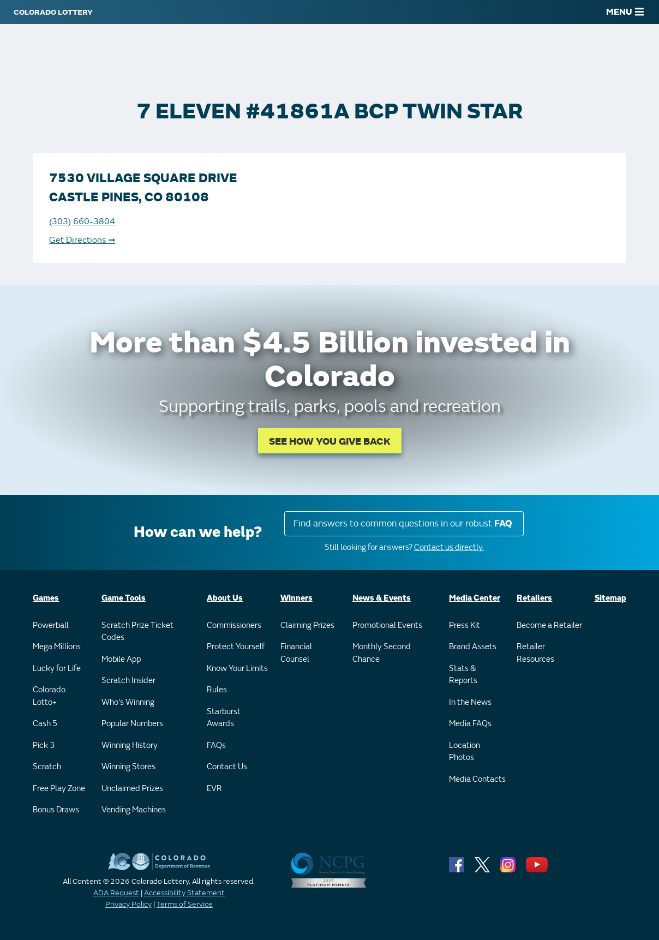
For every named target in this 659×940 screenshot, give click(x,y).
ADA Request (116, 892)
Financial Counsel (296, 653)
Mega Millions (57, 647)
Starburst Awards (224, 718)
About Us (225, 598)
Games (46, 598)
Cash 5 (45, 724)
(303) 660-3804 (82, 221)
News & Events (381, 598)
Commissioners (234, 625)
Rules (217, 690)
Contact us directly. (449, 547)
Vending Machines (133, 810)
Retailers (534, 598)
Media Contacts (477, 779)
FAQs (216, 745)
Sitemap (610, 598)
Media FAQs (470, 724)
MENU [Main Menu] (625, 12)
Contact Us (227, 767)
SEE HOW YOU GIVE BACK (330, 441)
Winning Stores (128, 767)
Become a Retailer (549, 625)
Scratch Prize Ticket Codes (137, 631)
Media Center (474, 598)
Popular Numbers (132, 724)
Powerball (51, 625)
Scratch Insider (128, 680)
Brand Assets (472, 647)
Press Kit (464, 625)
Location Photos (464, 751)
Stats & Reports (463, 674)
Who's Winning (127, 702)
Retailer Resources (535, 653)
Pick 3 (44, 745)
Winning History (129, 745)
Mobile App (121, 659)
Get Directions (82, 240)
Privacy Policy (128, 904)
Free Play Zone (59, 788)
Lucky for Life (57, 668)
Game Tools (123, 598)
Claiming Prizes (307, 625)
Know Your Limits (237, 668)
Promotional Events (387, 625)
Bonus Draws (56, 810)
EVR (214, 788)
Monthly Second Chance (381, 653)
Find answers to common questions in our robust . (403, 523)
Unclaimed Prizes (132, 788)
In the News (470, 702)
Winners (296, 598)
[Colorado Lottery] (53, 12)
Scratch (47, 767)
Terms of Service (185, 904)
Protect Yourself (236, 647)
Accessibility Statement (184, 892)
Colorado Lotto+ (49, 696)
